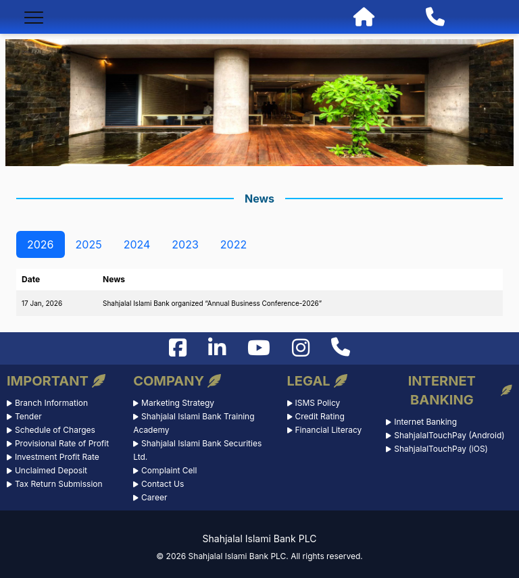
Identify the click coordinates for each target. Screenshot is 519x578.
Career (154, 497)
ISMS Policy (317, 403)
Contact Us (162, 484)
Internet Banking (425, 422)
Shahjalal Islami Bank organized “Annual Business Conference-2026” (212, 303)
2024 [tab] (137, 244)
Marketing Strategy (177, 403)
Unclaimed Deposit (51, 470)
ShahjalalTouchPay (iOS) (441, 449)
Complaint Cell (169, 470)
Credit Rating (319, 416)
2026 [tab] (40, 244)
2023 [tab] (185, 244)
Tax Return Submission (59, 484)
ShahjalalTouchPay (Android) (449, 435)
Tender (28, 416)
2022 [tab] (233, 244)
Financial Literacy (328, 430)
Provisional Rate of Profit (62, 443)
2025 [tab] (89, 244)
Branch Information (51, 403)
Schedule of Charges (55, 430)
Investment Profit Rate (57, 457)
